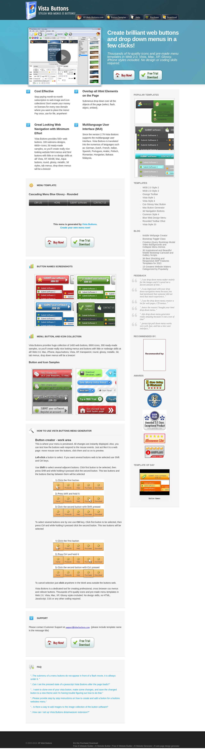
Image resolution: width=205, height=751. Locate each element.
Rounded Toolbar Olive (154, 221)
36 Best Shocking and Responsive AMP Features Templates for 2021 (156, 261)
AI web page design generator (166, 746)
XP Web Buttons (45, 743)
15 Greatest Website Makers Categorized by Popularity (157, 267)
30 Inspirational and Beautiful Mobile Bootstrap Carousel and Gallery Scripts (158, 252)
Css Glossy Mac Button (154, 204)
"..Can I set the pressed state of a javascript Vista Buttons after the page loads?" (70, 684)
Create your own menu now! (75, 227)
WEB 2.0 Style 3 (151, 191)
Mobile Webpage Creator (155, 235)
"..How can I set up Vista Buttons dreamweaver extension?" (59, 712)
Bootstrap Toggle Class (154, 239)
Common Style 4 (151, 214)
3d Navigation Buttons (153, 211)
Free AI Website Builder (83, 746)
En (74, 743)
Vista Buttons (89, 224)
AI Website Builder (103, 746)
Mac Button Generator (154, 207)
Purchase (84, 743)
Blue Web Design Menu (154, 217)
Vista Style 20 (149, 224)
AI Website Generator (143, 746)
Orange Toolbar (150, 194)
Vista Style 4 (149, 201)
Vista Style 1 (149, 197)
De (78, 743)
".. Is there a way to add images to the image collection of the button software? (69, 707)
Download (93, 743)
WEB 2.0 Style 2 (151, 187)
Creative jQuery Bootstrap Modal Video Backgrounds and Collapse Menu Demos (159, 244)
